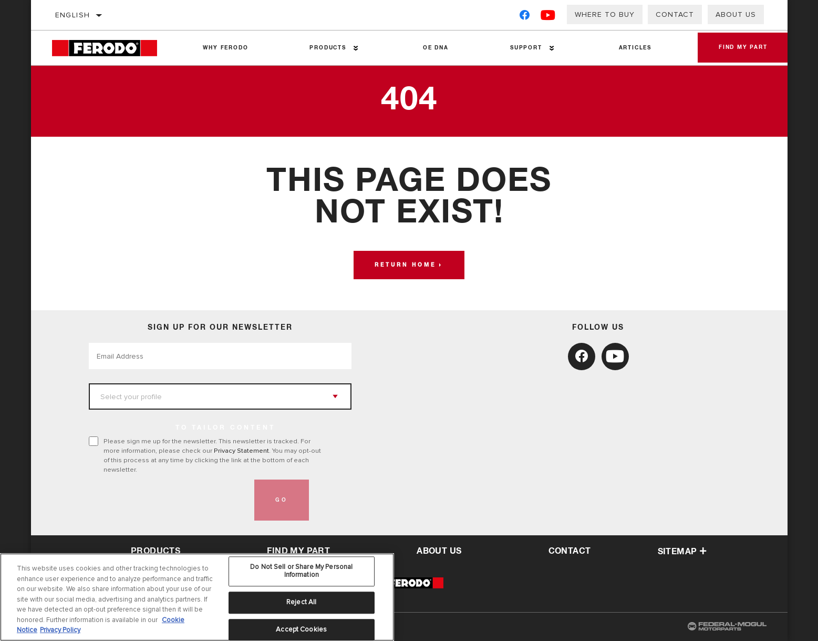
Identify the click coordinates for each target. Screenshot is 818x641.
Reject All (301, 602)
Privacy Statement (241, 450)
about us (439, 551)
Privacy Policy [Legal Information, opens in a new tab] (60, 630)
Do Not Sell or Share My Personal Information (301, 571)
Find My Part (743, 47)
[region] (197, 597)
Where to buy (605, 14)
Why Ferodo (225, 47)
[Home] (112, 48)
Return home (405, 265)
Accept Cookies (301, 629)
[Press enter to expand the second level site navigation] (355, 48)
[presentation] (168, 500)
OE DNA (436, 47)
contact (569, 551)
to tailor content (225, 428)
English (72, 15)
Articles (635, 47)
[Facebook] (524, 17)
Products (327, 47)
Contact (675, 14)
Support (526, 47)
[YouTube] (548, 17)
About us (736, 14)
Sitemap (682, 551)
